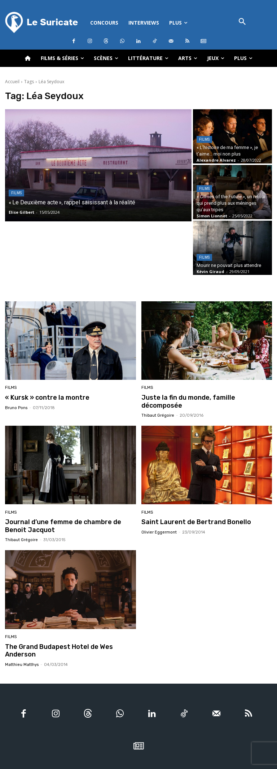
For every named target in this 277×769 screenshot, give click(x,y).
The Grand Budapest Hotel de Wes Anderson (70, 637)
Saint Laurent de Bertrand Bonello (191, 513)
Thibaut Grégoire (157, 407)
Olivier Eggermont (159, 523)
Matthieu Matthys (22, 647)
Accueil (12, 81)
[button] (242, 22)
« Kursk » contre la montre (44, 397)
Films (16, 193)
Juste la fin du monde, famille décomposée (204, 397)
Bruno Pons (16, 407)
